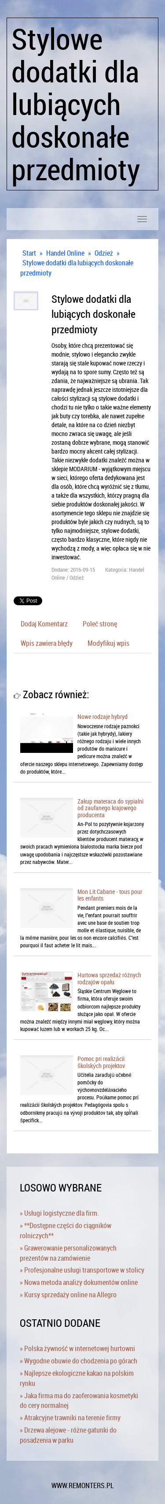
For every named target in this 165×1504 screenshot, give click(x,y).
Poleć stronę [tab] (100, 624)
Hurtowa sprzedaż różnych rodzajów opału (109, 978)
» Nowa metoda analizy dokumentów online (79, 1282)
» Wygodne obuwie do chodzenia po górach (78, 1361)
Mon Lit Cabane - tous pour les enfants (109, 894)
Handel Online (65, 253)
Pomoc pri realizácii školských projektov (101, 1061)
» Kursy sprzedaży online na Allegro (68, 1294)
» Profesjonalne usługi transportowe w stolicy (82, 1270)
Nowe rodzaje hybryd (102, 716)
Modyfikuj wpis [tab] (108, 643)
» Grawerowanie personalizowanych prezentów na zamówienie (68, 1253)
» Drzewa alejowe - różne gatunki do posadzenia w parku (68, 1435)
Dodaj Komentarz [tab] (44, 624)
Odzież (104, 253)
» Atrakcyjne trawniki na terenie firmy (70, 1417)
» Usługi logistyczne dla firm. (59, 1213)
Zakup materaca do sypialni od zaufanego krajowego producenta (110, 808)
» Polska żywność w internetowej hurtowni (77, 1348)
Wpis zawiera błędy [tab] (47, 643)
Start (29, 253)
